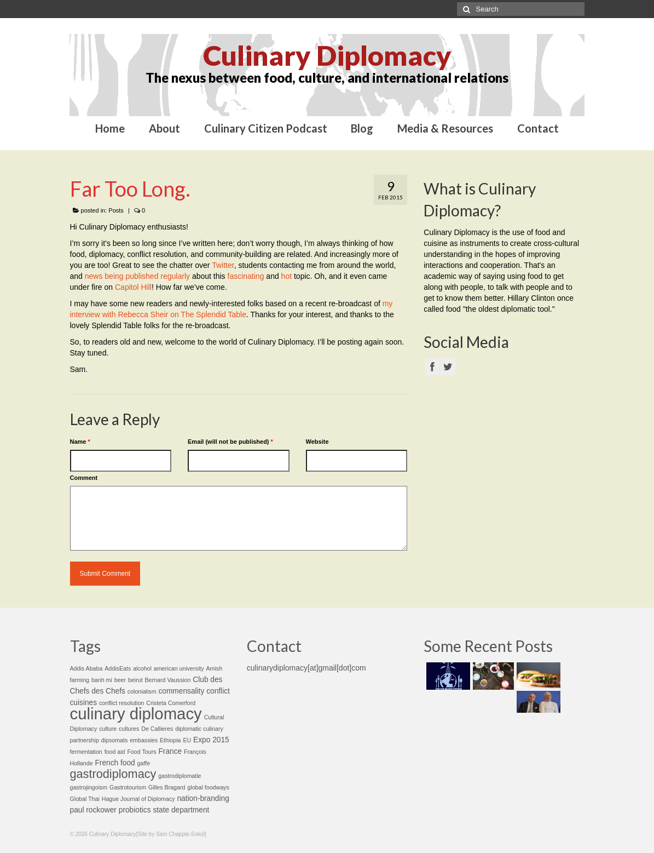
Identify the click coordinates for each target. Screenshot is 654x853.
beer (120, 680)
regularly (175, 276)
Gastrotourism (127, 787)
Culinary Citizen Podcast (265, 128)
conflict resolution (121, 703)
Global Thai (85, 798)
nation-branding (203, 798)
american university (179, 668)
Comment (84, 477)
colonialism (142, 691)
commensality (181, 691)
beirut (135, 680)
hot (286, 276)
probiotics (135, 810)
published (141, 276)
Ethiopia (170, 740)
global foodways (208, 787)
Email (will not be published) (230, 441)
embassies (144, 740)
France (170, 751)
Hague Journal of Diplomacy (138, 798)
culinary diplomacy (136, 714)
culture (108, 728)
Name (80, 441)
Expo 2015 (211, 740)
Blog (362, 128)
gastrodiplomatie (179, 775)
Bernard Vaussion (168, 680)
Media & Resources (445, 128)
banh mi (101, 680)
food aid (115, 751)
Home (110, 128)
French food (115, 763)
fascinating (246, 276)
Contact (538, 128)
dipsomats (114, 740)
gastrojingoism (89, 787)
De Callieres (157, 728)
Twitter (223, 265)
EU (187, 740)
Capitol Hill (133, 287)
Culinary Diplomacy (327, 55)
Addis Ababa (86, 668)
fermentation (86, 751)
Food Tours (141, 751)
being (114, 276)
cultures (129, 728)
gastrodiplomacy (113, 774)
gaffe (144, 763)
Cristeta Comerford (170, 703)
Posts (116, 210)
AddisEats (118, 668)
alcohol (142, 668)
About (164, 128)
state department (181, 810)
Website (317, 441)
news (94, 276)
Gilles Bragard (167, 787)
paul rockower (93, 810)
